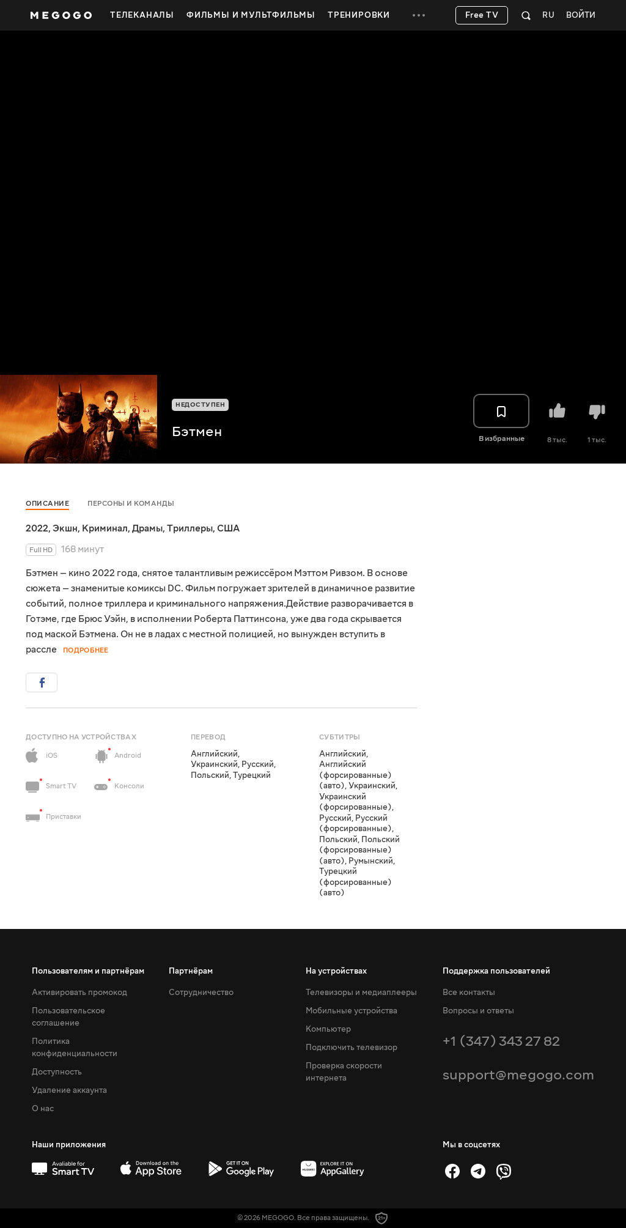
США (228, 528)
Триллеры (190, 528)
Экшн (65, 528)
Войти (580, 15)
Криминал (105, 528)
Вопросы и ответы (478, 1010)
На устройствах (336, 971)
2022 (37, 528)
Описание (47, 503)
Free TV (482, 15)
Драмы (147, 528)
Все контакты (469, 992)
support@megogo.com (518, 1074)
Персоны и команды (131, 503)
